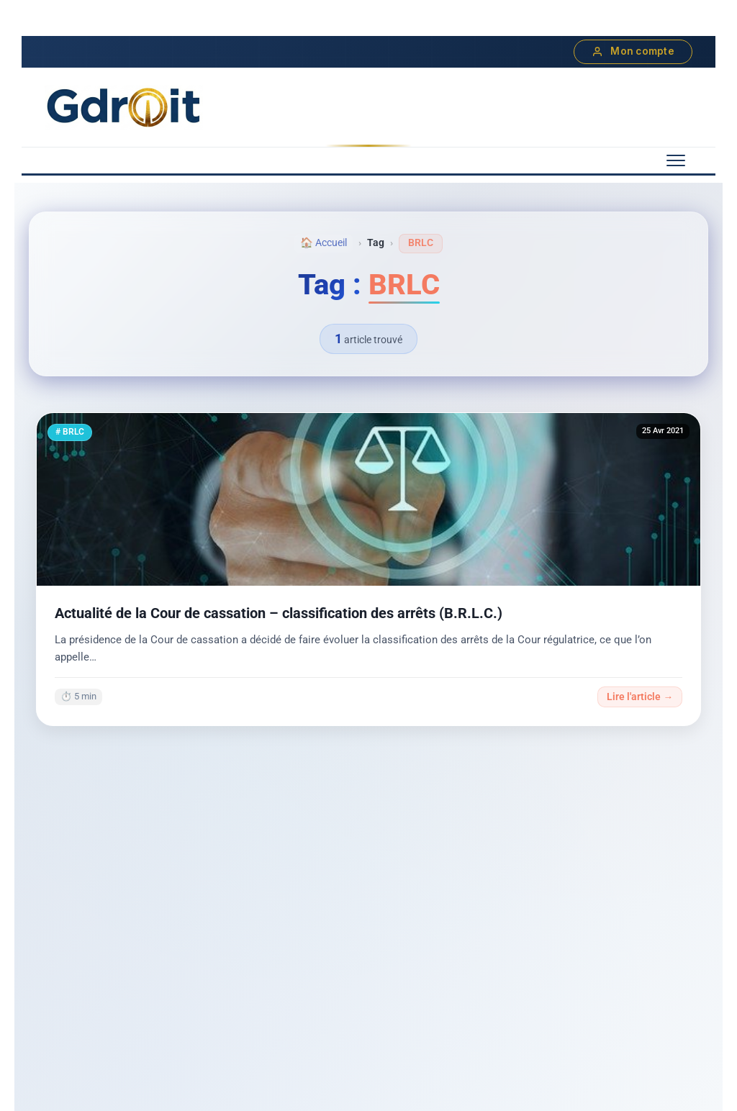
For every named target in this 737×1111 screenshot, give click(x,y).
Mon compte (633, 51)
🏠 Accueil (323, 243)
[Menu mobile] (675, 160)
